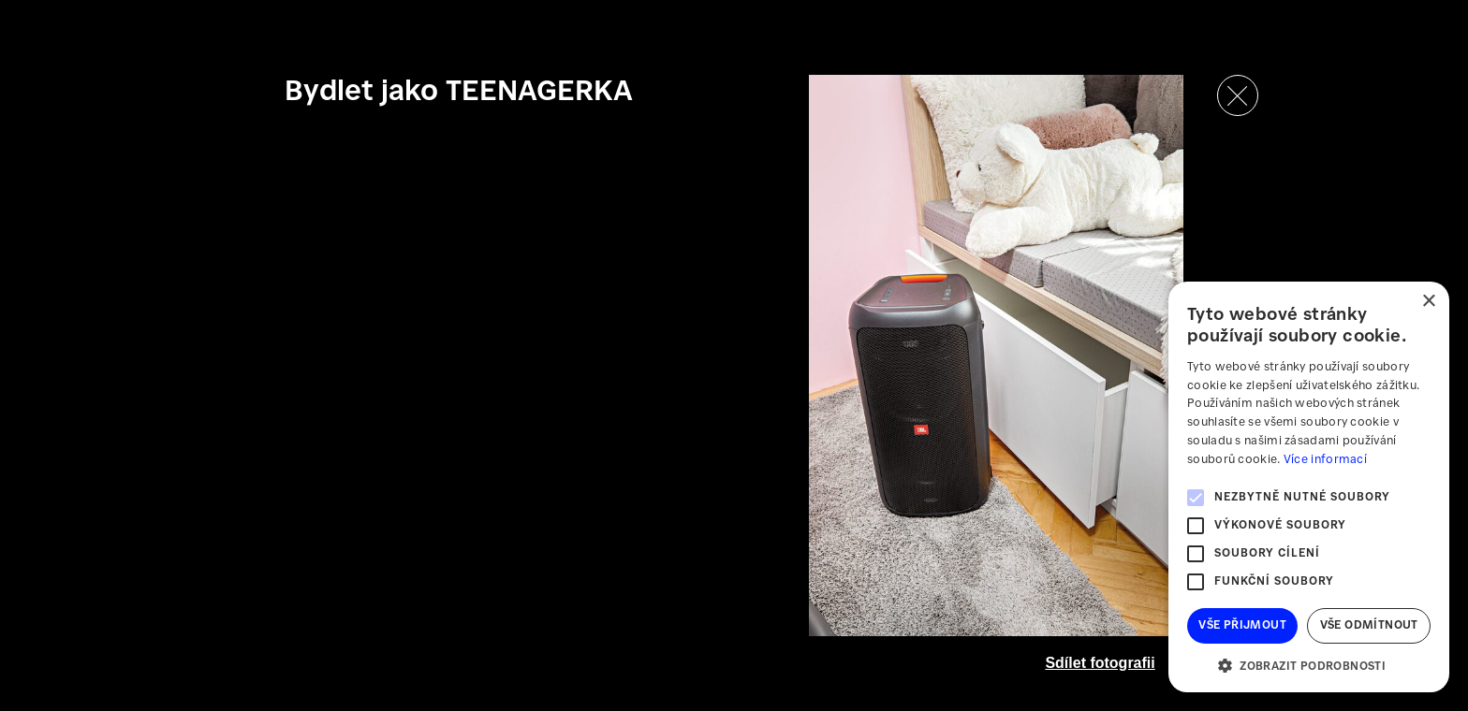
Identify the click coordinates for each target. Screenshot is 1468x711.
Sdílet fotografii (1099, 663)
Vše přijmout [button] (1242, 625)
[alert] (1308, 487)
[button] (1309, 665)
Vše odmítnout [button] (1369, 625)
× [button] (1428, 302)
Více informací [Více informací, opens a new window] (1325, 460)
